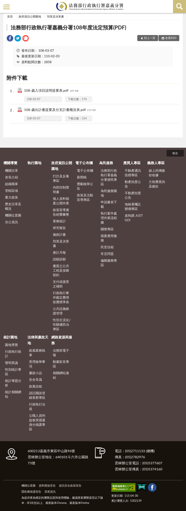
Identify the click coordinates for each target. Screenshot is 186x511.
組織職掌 (11, 184)
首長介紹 (11, 177)
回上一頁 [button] (149, 38)
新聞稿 (82, 177)
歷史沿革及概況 (13, 206)
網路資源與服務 (61, 340)
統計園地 (10, 337)
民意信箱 (107, 247)
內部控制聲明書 (61, 189)
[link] (10, 39)
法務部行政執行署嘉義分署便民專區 (109, 177)
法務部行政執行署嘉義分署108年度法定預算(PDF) (68, 27)
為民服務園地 (109, 193)
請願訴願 (59, 259)
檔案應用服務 (109, 238)
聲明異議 (11, 363)
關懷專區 (107, 229)
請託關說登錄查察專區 (37, 395)
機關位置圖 (13, 215)
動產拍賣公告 (133, 184)
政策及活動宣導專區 (85, 197)
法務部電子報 (61, 352)
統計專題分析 (13, 383)
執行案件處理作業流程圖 (109, 217)
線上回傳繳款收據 (157, 172)
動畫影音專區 (61, 364)
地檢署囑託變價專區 (133, 206)
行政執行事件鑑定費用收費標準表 (61, 297)
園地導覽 (11, 345)
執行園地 (34, 163)
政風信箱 (35, 386)
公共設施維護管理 (61, 311)
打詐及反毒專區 (61, 178)
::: (4, 4)
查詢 (179, 6)
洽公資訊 (11, 222)
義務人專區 (156, 163)
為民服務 (106, 163)
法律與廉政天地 (37, 340)
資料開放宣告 (47, 485)
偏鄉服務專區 (109, 262)
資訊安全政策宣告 (70, 485)
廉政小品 (35, 373)
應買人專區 (132, 163)
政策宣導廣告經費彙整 (61, 212)
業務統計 (59, 221)
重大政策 (11, 197)
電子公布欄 (84, 163)
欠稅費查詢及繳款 (157, 184)
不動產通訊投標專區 (133, 172)
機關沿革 (11, 170)
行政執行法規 (37, 406)
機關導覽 (10, 163)
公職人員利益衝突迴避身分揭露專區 (37, 422)
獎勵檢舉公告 (85, 186)
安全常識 (35, 379)
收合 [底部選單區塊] (175, 153)
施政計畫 (59, 234)
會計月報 (59, 252)
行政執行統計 (13, 353)
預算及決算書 (55, 16)
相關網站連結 (61, 375)
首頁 (10, 16)
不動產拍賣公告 (133, 195)
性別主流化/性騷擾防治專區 (62, 324)
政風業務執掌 (37, 352)
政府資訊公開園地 (30, 16)
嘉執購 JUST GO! (134, 217)
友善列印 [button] (170, 38)
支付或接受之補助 (61, 284)
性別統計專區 (13, 371)
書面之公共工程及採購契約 (61, 270)
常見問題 (107, 254)
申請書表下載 (109, 204)
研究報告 (59, 228)
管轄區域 (11, 190)
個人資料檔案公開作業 (61, 201)
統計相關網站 (13, 394)
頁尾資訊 (50, 491)
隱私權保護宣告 (31, 491)
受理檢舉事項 (37, 364)
